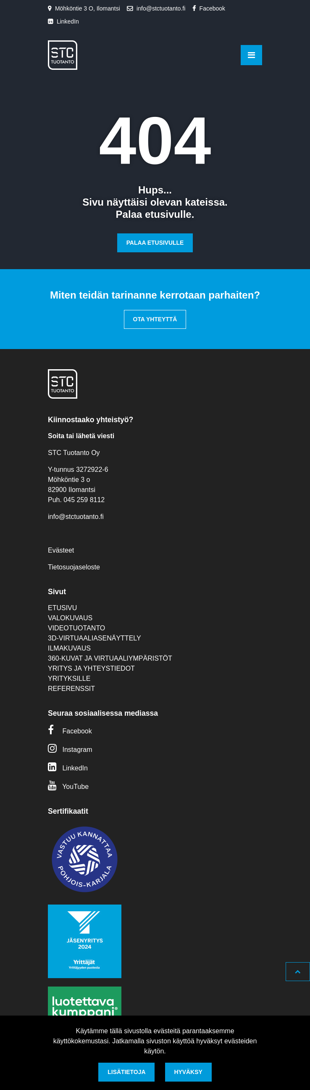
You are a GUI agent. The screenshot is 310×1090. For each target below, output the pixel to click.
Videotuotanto (76, 628)
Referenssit (71, 688)
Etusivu (62, 607)
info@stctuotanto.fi (161, 8)
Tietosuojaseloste (74, 567)
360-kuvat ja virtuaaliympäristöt (110, 658)
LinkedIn (68, 21)
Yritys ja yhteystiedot (91, 668)
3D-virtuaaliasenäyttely (94, 638)
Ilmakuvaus (69, 648)
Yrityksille (69, 678)
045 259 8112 (84, 499)
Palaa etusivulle (155, 242)
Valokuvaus (70, 618)
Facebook (212, 8)
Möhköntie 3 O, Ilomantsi (87, 8)
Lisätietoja (126, 1072)
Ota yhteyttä (155, 319)
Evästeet (61, 550)
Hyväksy (188, 1072)
